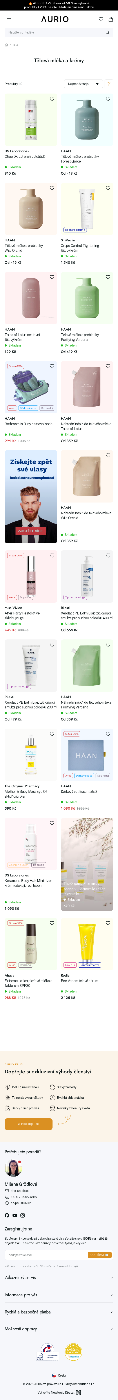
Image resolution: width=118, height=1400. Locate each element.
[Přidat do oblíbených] (52, 98)
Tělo (15, 44)
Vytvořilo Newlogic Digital (59, 1392)
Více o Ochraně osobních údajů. (59, 1266)
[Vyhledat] (107, 32)
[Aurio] (55, 19)
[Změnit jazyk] (59, 1375)
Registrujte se (29, 1124)
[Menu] (9, 19)
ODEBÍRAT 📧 (100, 1255)
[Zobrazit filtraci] (109, 84)
